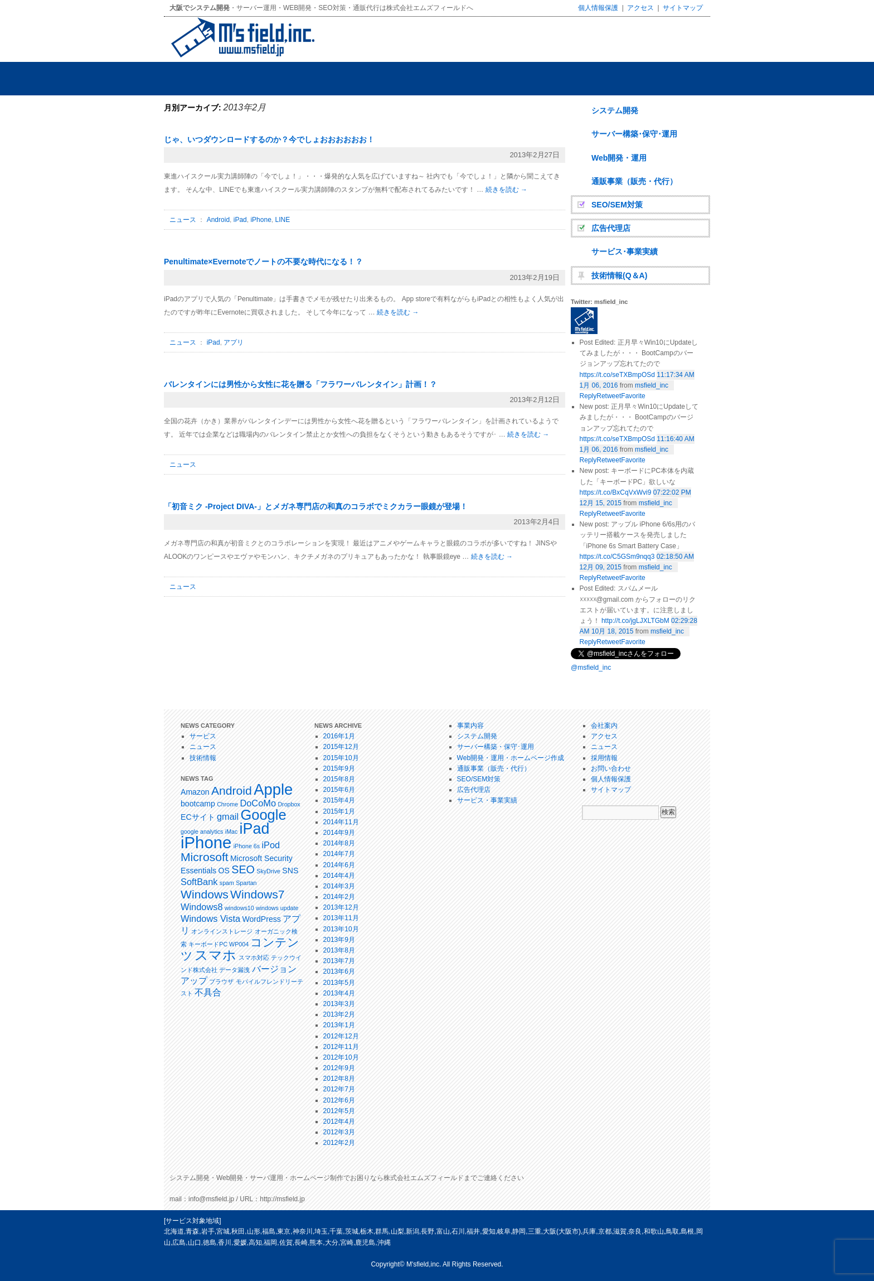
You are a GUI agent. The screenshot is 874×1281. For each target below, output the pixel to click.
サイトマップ (683, 8)
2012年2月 (339, 1143)
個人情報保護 (598, 8)
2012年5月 (339, 1111)
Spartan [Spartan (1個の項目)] (246, 882)
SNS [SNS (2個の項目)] (290, 870)
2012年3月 (339, 1132)
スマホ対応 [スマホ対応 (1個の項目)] (254, 957)
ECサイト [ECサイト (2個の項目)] (198, 817)
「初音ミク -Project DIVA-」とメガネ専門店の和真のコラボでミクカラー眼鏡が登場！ (316, 506)
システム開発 (614, 110)
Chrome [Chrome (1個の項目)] (227, 804)
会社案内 (604, 725)
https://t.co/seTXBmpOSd (617, 375)
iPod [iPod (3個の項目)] (270, 845)
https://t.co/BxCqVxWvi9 (616, 492)
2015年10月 (341, 758)
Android (218, 220)
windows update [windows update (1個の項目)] (277, 908)
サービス (203, 736)
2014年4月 (339, 875)
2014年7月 (339, 854)
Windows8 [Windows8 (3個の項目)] (202, 907)
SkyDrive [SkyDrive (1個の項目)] (268, 871)
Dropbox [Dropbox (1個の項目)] (289, 804)
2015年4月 (339, 800)
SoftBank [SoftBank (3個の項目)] (199, 882)
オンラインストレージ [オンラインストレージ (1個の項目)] (222, 931)
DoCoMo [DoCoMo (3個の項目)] (258, 803)
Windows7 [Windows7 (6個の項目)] (257, 894)
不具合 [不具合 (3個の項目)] (208, 992)
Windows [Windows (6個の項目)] (205, 894)
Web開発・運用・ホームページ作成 (510, 758)
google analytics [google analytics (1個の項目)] (202, 831)
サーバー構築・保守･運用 (495, 747)
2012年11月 (341, 1047)
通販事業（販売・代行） (634, 181)
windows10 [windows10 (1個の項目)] (239, 908)
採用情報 (604, 758)
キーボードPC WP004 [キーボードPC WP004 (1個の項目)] (218, 944)
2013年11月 (341, 918)
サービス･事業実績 (624, 251)
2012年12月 (341, 1036)
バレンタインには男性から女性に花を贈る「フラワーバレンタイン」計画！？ (300, 384)
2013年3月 (339, 1004)
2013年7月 (339, 961)
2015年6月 (339, 790)
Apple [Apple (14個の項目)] (273, 789)
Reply (588, 642)
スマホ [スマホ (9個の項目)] (215, 955)
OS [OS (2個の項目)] (224, 870)
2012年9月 (339, 1068)
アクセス (640, 8)
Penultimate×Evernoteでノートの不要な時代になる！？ (263, 261)
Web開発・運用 (619, 157)
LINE (282, 220)
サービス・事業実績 (487, 800)
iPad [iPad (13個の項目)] (255, 828)
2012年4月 (339, 1121)
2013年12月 (341, 907)
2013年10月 (341, 929)
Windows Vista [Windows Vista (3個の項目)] (210, 918)
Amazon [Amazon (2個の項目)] (195, 791)
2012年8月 (339, 1078)
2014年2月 (339, 897)
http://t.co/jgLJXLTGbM (635, 621)
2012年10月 (341, 1057)
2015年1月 (339, 811)
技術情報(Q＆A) (619, 275)
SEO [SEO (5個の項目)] (243, 869)
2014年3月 (339, 886)
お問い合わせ (611, 768)
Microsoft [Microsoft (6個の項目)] (205, 856)
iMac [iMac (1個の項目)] (231, 831)
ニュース (182, 220)
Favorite (633, 642)
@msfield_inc (591, 667)
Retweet (608, 642)
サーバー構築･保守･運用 (634, 133)
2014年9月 (339, 833)
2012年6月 (339, 1100)
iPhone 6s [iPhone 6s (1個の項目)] (247, 846)
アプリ (234, 342)
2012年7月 (339, 1089)
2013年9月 (339, 940)
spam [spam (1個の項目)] (227, 882)
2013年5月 (339, 983)
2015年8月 (339, 779)
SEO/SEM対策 (617, 204)
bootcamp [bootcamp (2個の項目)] (198, 803)
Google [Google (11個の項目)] (263, 815)
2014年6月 (339, 865)
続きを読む (506, 190)
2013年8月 (339, 950)
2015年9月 (339, 768)
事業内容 (470, 725)
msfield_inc (651, 385)
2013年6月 (339, 971)
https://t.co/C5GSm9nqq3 (617, 556)
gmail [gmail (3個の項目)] (228, 816)
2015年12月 (341, 747)
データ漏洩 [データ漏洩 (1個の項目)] (234, 969)
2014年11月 (341, 822)
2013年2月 (339, 1014)
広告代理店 (610, 228)
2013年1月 (339, 1025)
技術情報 (203, 758)
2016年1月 (339, 736)
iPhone (260, 220)
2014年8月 (339, 843)
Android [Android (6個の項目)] (231, 790)
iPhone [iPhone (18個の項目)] (206, 842)
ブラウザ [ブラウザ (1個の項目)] (221, 981)
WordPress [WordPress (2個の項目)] (261, 919)
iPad (240, 220)
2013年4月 (339, 993)
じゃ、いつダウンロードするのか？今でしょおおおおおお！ (269, 139)
